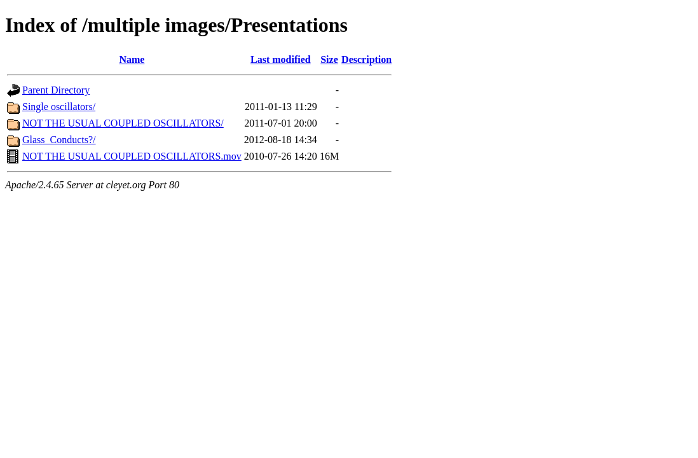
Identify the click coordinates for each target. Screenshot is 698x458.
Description (366, 59)
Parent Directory (56, 90)
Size (329, 59)
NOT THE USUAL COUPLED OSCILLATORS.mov (132, 156)
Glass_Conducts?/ (59, 139)
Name (131, 59)
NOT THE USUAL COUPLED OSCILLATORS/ (123, 123)
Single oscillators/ (58, 106)
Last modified (280, 59)
